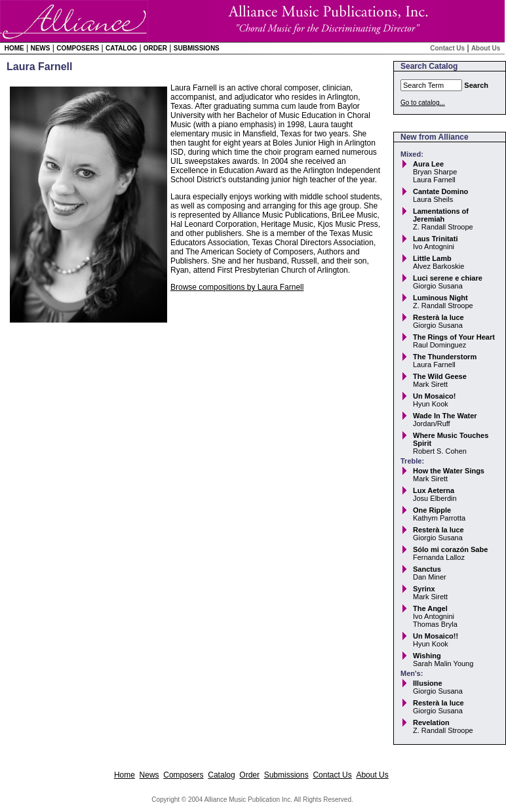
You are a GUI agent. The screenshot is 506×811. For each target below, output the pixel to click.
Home (14, 48)
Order (155, 48)
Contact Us (447, 48)
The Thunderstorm (445, 357)
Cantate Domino (440, 191)
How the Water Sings (448, 471)
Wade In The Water (445, 416)
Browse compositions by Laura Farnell (236, 287)
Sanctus (427, 569)
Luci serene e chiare (447, 278)
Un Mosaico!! (435, 636)
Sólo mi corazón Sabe (450, 549)
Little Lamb (432, 258)
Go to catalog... (422, 102)
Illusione (427, 683)
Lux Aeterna (433, 490)
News (40, 48)
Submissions (197, 48)
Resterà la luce (438, 317)
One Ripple (432, 510)
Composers (77, 48)
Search (476, 85)
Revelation (431, 722)
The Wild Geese (440, 376)
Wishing (427, 656)
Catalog (121, 48)
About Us (485, 48)
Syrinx (424, 589)
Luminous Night (440, 298)
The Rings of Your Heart (454, 337)
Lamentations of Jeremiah (441, 215)
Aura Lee (428, 164)
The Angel (430, 608)
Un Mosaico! (434, 396)
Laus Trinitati (435, 239)
